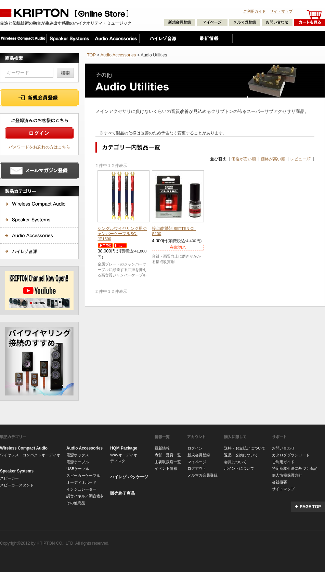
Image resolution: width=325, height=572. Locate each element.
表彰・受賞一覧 (168, 455)
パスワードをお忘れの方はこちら (39, 147)
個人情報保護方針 (287, 475)
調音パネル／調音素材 (85, 496)
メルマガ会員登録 (202, 475)
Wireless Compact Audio (24, 448)
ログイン (195, 448)
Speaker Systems (17, 471)
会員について (235, 462)
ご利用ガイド (254, 11)
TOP (91, 54)
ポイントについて (239, 468)
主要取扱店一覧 (168, 462)
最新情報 (162, 448)
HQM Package (123, 448)
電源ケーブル (77, 462)
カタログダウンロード (291, 455)
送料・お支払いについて (244, 448)
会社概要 (279, 482)
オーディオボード (81, 482)
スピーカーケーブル (83, 475)
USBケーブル (77, 469)
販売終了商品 (122, 493)
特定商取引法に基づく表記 (294, 468)
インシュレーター (81, 489)
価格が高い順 (273, 159)
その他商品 (75, 503)
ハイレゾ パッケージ (129, 476)
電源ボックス (77, 455)
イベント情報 (166, 468)
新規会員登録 (198, 455)
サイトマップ (281, 11)
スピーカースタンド (17, 485)
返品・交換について (241, 455)
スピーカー (9, 478)
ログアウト (196, 468)
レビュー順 (300, 159)
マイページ (196, 462)
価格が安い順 (243, 159)
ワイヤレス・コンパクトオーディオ (30, 455)
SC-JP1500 (122, 233)
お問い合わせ (283, 448)
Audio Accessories (118, 54)
